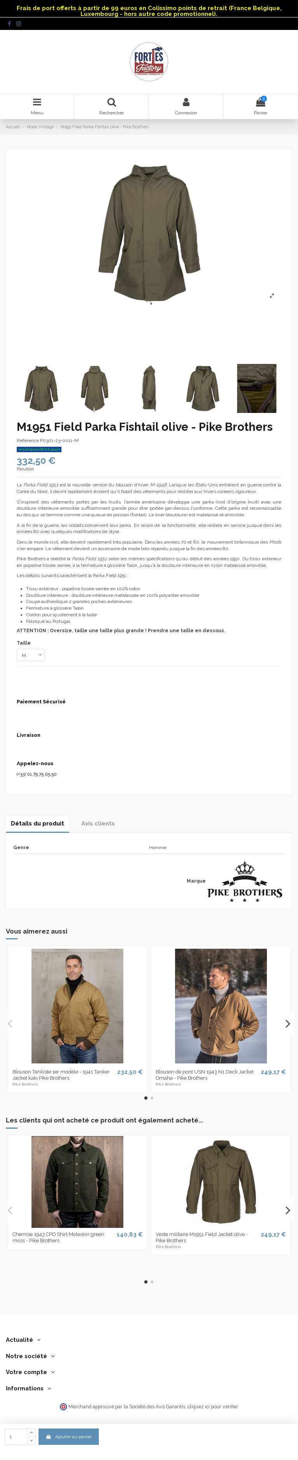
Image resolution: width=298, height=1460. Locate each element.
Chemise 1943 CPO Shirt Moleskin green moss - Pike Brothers (58, 1237)
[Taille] (31, 655)
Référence (28, 440)
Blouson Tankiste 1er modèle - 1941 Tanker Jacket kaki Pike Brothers (61, 1075)
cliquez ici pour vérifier (213, 1406)
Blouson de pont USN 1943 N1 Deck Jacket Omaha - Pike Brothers (205, 1075)
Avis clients (98, 823)
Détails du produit (37, 823)
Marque (196, 881)
